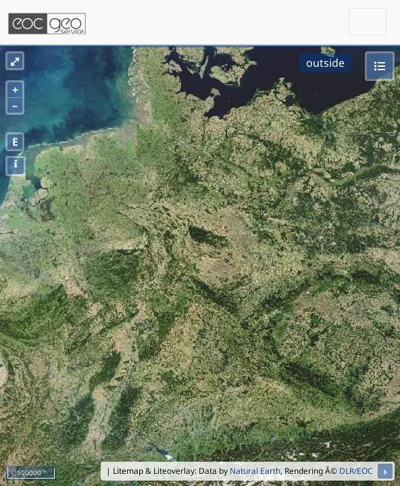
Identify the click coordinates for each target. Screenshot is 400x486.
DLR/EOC (356, 471)
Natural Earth (255, 471)
